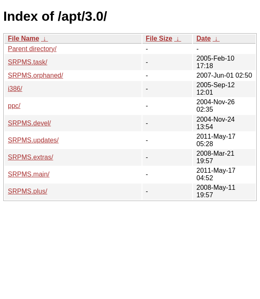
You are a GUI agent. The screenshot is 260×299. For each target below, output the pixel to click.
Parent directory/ (32, 48)
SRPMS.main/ (28, 174)
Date (203, 38)
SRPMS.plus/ (27, 191)
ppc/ (14, 105)
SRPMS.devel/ (29, 123)
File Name (23, 38)
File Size (159, 38)
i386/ (15, 88)
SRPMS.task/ (27, 62)
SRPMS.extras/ (30, 157)
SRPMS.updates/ (33, 140)
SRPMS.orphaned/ (35, 75)
